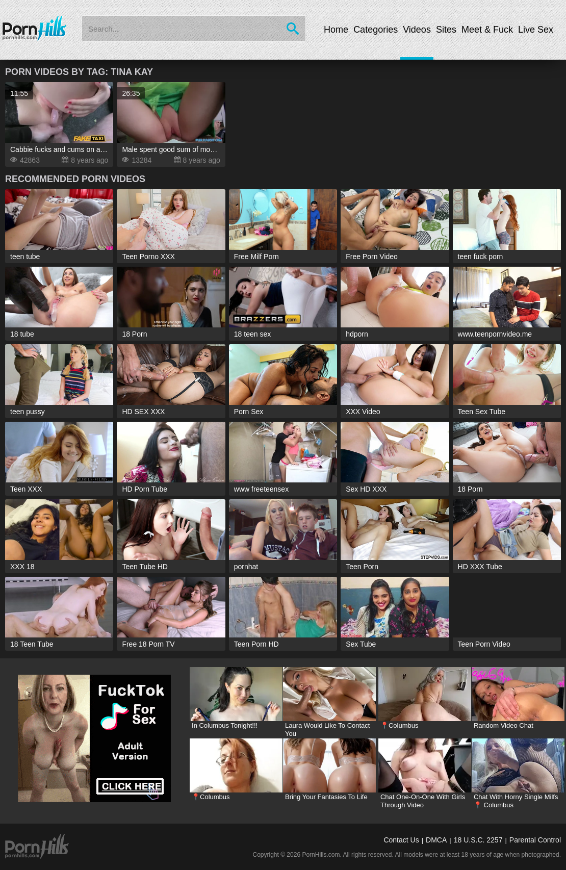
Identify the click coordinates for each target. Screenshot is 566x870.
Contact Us (401, 840)
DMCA (436, 840)
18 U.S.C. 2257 (478, 840)
